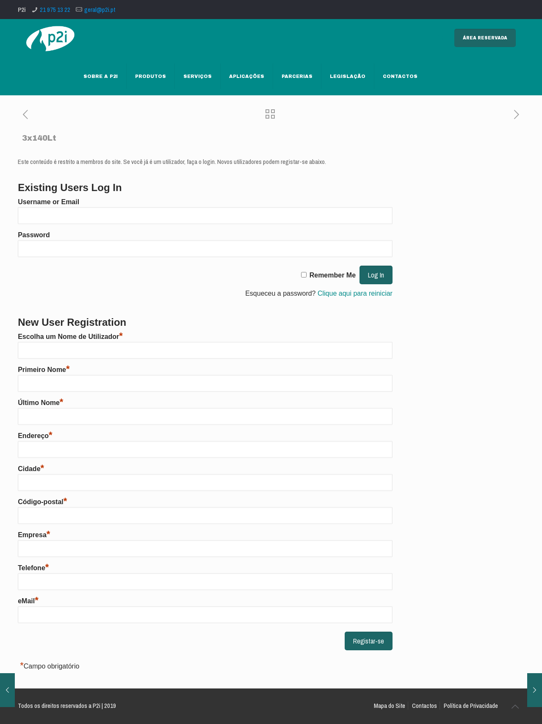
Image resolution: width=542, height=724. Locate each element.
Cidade (31, 468)
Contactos (424, 705)
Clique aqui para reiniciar (355, 293)
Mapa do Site (389, 705)
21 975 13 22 (55, 9)
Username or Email (48, 201)
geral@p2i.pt (99, 9)
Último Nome (40, 402)
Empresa (34, 534)
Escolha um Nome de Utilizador (70, 336)
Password (34, 235)
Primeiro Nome (43, 369)
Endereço (35, 435)
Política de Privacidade (471, 705)
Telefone (33, 567)
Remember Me (333, 275)
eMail (28, 601)
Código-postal (42, 501)
